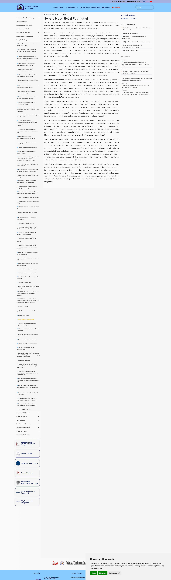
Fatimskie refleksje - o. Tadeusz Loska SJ (29, 207)
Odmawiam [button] (102, 573)
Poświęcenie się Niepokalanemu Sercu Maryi (29, 202)
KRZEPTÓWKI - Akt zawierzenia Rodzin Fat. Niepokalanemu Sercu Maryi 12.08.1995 (29, 293)
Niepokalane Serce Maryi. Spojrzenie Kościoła (28, 277)
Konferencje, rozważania (25, 36)
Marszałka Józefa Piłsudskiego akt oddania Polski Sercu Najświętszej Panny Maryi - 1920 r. (29, 365)
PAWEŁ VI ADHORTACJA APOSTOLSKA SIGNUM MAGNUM (28, 264)
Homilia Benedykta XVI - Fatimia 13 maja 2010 (28, 142)
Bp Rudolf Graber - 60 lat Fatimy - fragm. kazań (28, 218)
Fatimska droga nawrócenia (26, 223)
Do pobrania (71, 7)
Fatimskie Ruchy (22, 431)
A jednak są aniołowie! (24, 360)
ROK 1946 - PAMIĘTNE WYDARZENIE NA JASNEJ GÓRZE (28, 165)
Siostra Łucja (21, 420)
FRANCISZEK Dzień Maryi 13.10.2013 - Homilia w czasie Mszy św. (28, 233)
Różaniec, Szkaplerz (24, 32)
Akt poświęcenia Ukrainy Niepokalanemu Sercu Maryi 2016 (27, 137)
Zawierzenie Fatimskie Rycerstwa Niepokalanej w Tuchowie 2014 (27, 181)
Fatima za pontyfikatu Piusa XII (27, 273)
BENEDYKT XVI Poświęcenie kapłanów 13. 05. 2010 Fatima (28, 253)
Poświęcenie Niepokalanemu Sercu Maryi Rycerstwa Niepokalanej (28, 187)
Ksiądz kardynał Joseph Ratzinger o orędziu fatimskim (28, 335)
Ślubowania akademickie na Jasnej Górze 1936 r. (28, 393)
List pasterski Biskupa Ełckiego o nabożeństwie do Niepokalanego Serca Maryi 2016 (29, 109)
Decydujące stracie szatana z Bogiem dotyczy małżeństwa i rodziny (29, 97)
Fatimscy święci (22, 416)
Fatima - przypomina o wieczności (28, 147)
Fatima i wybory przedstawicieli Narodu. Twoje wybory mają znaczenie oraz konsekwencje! (28, 58)
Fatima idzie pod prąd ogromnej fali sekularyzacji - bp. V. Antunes (28, 86)
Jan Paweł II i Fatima (24, 413)
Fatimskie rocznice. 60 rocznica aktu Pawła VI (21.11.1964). (28, 44)
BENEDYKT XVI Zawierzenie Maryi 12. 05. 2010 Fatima (29, 258)
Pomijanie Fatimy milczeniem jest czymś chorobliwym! (27, 324)
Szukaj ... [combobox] (139, 7)
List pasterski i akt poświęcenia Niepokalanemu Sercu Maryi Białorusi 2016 (28, 130)
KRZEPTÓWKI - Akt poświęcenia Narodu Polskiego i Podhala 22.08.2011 (29, 287)
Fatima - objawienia (24, 29)
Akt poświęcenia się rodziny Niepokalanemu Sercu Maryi (26, 70)
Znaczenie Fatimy (23, 306)
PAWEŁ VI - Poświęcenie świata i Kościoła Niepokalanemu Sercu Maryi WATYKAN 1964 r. (28, 372)
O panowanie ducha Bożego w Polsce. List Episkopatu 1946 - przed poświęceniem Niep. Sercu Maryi (29, 158)
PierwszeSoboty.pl (129, 19)
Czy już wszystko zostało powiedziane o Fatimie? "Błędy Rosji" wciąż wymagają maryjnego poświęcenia (29, 354)
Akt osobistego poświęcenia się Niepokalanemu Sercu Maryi (27, 64)
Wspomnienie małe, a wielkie (26, 319)
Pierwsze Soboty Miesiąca (135, 1)
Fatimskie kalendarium (25, 282)
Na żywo (106, 7)
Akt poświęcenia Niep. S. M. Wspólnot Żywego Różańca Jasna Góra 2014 (28, 176)
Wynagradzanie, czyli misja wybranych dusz (29, 310)
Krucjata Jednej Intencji (120, 1)
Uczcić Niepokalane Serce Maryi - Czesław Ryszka (27, 152)
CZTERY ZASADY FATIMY (24, 409)
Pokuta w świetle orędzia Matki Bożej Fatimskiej (28, 329)
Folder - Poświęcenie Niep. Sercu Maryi (29, 197)
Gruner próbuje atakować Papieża (28, 340)
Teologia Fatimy (22, 40)
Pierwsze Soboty (22, 21)
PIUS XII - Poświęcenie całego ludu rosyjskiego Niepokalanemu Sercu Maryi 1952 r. (29, 380)
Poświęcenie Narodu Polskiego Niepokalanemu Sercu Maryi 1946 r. (27, 404)
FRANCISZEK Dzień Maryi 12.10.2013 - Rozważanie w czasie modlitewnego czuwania (28, 246)
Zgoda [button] (94, 573)
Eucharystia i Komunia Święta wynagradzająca (26, 348)
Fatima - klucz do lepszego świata (28, 343)
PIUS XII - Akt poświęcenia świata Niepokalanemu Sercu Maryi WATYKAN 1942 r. (28, 387)
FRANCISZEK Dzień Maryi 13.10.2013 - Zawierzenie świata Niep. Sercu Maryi (28, 228)
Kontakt (116, 7)
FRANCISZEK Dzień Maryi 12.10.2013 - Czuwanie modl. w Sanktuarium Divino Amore (28, 239)
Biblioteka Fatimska (24, 435)
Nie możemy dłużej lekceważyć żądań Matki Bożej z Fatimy (28, 81)
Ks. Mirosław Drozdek (24, 424)
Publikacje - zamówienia (90, 7)
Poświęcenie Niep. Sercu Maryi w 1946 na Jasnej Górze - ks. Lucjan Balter (28, 170)
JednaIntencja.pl (129, 15)
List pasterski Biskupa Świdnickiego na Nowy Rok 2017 (29, 115)
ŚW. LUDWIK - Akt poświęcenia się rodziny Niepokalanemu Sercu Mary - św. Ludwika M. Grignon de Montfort (29, 300)
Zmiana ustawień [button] (114, 573)
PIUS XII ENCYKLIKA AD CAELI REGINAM (28, 269)
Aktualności (58, 7)
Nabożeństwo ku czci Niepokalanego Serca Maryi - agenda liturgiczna (28, 192)
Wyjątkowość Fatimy (24, 315)
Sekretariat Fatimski (24, 427)
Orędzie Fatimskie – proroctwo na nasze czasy (28, 213)
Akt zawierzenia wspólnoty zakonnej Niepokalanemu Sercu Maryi (28, 75)
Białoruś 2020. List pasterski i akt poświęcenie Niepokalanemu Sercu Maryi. (27, 50)
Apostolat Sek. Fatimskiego (26, 18)
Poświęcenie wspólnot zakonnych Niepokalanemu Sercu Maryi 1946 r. (27, 399)
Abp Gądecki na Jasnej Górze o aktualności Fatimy (27, 92)
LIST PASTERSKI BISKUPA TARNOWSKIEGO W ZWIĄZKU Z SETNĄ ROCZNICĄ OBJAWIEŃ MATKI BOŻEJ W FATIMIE (28, 122)
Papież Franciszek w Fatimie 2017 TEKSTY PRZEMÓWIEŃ (27, 103)
